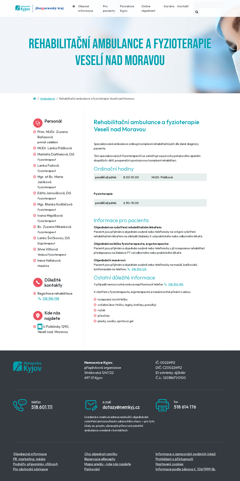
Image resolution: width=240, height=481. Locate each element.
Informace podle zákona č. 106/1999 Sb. (186, 469)
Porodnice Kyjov (127, 8)
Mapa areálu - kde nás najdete (107, 464)
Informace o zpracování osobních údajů (186, 454)
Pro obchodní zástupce (30, 469)
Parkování (92, 469)
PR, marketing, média (29, 459)
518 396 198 (48, 299)
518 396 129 (136, 269)
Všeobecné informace (30, 454)
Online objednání (148, 8)
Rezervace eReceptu (99, 459)
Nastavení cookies (169, 464)
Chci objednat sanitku (100, 454)
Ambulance (47, 98)
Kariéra (169, 6)
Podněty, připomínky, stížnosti (35, 464)
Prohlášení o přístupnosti (174, 459)
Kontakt (183, 6)
